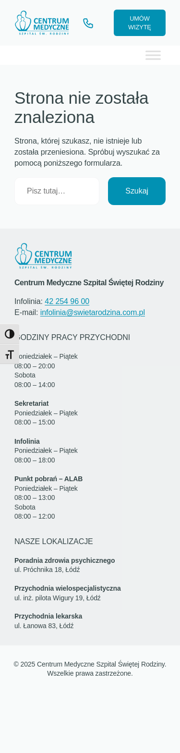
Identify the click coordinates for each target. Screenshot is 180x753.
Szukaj (136, 190)
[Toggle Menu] (153, 55)
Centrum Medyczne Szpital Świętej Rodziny (89, 282)
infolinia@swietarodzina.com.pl (92, 312)
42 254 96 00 (67, 301)
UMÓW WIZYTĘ (139, 23)
